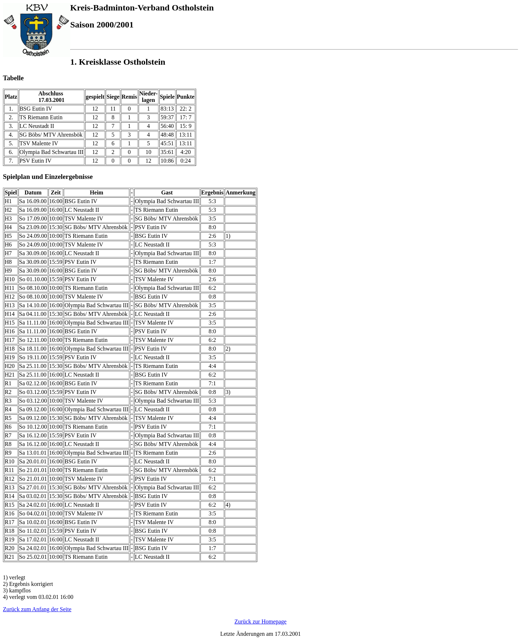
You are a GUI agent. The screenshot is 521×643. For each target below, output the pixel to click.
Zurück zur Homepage (260, 621)
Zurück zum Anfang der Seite (37, 609)
